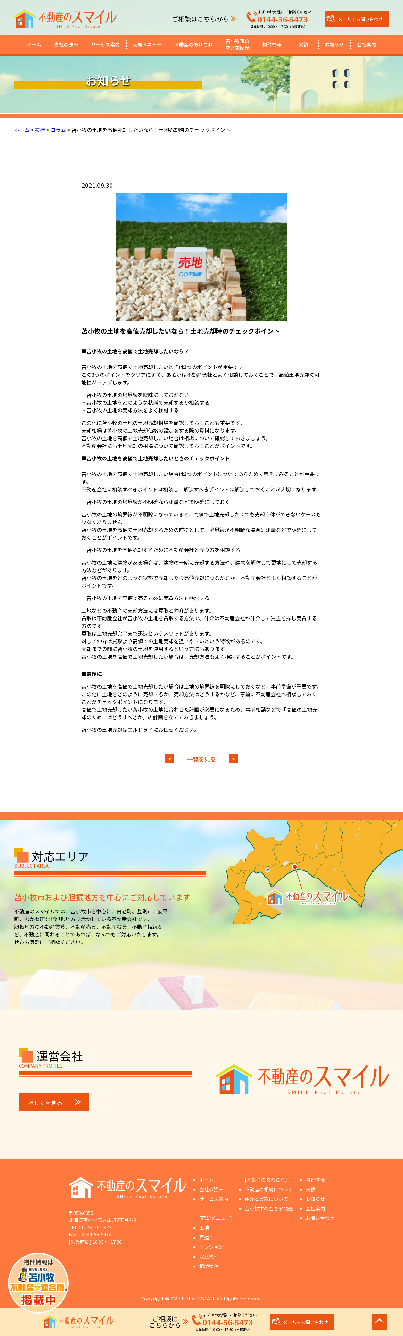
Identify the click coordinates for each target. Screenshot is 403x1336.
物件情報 (272, 44)
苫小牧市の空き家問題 (238, 44)
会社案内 (366, 44)
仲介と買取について (266, 1198)
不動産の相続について (269, 1189)
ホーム (34, 44)
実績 (303, 44)
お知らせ (334, 44)
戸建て (206, 1237)
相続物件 (208, 1266)
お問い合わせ (320, 1218)
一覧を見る (201, 759)
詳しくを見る (54, 1102)
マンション (211, 1246)
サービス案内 (105, 44)
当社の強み (66, 44)
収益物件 (208, 1256)
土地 (204, 1227)
